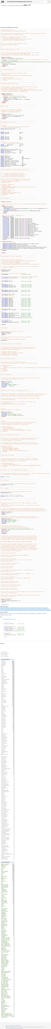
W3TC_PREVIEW (8, 918)
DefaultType (8, 780)
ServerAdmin (8, 807)
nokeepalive (8, 912)
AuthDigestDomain (8, 820)
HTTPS (16, 613)
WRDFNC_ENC (8, 956)
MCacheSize (8, 836)
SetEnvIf (37, 610)
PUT (8, 893)
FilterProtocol (25, 609)
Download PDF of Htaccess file (9, 619)
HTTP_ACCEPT (8, 919)
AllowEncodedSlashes (8, 823)
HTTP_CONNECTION (8, 954)
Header (34, 609)
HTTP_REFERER (8, 894)
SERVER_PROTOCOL (8, 987)
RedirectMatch (8, 702)
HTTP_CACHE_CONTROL (8, 950)
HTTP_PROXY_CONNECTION (8, 979)
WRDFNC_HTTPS (8, 959)
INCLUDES (20, 613)
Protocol (8, 744)
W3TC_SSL (8, 923)
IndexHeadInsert (8, 779)
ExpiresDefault (8, 609)
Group (8, 731)
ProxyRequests (8, 832)
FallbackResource (8, 737)
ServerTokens (30, 610)
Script (27, 610)
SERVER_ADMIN (8, 924)
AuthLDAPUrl (8, 799)
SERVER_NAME (8, 900)
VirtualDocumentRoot (8, 706)
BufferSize (8, 851)
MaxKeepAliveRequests (8, 830)
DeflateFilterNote (8, 787)
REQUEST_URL (8, 948)
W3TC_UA (8, 929)
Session (34, 610)
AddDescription (8, 757)
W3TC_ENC (8, 906)
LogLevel (8, 817)
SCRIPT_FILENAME (42, 613)
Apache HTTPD (18, 1025)
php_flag (44, 609)
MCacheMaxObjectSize (8, 833)
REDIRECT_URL (8, 949)
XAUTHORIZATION (8, 935)
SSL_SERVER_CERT (8, 981)
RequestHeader (6, 610)
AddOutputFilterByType (20, 607)
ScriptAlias (8, 795)
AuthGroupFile (8, 724)
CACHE (8, 903)
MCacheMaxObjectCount (8, 834)
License (7, 604)
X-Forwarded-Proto (8, 908)
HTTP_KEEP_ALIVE (8, 952)
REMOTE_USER (8, 916)
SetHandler (8, 727)
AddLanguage (8, 760)
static (8, 614)
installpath (8, 1001)
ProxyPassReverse (8, 814)
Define (8, 732)
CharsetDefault (8, 769)
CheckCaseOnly (8, 805)
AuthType (8, 713)
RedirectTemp (8, 710)
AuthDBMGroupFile (8, 826)
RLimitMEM (8, 842)
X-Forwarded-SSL (8, 1005)
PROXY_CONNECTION (8, 943)
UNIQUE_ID (8, 1007)
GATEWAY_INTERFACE (8, 972)
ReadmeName (8, 746)
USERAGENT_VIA (8, 941)
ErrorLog (8, 844)
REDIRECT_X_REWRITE (8, 961)
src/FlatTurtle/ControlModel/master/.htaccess (17, 5)
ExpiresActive (45, 607)
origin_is (8, 970)
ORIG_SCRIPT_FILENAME (8, 996)
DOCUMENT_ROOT (8, 891)
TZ (8, 907)
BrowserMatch (32, 607)
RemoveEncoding (8, 802)
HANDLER (8, 917)
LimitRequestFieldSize (8, 846)
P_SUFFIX (8, 967)
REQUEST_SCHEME (8, 962)
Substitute (8, 778)
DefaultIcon (8, 763)
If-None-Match (8, 930)
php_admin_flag (8, 804)
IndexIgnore (8, 707)
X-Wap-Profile (8, 909)
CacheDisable (8, 803)
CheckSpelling (8, 764)
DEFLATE (2, 613)
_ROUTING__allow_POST (8, 940)
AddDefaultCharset (8, 607)
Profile (8, 905)
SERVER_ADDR (8, 889)
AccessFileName (8, 821)
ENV (8, 870)
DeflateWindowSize (8, 858)
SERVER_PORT (3, 614)
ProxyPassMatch (8, 810)
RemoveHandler (8, 733)
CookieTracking (8, 819)
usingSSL (8, 968)
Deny (36, 607)
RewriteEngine (16, 610)
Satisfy (24, 610)
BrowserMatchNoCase (8, 781)
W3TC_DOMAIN (8, 965)
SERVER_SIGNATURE (8, 985)
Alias (8, 728)
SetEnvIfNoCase (42, 610)
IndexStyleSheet (8, 762)
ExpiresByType (2, 609)
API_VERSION (8, 974)
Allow (29, 607)
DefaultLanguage (8, 740)
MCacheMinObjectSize (8, 831)
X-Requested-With (8, 902)
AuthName (8, 709)
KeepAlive (8, 742)
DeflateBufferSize (8, 843)
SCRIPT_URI (8, 976)
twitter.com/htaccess (4, 656)
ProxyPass (8, 792)
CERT (8, 953)
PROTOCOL (8, 1011)
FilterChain (16, 609)
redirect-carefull (8, 966)
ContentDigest (8, 777)
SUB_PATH (8, 1012)
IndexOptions (8, 736)
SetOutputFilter (48, 610)
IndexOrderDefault (8, 766)
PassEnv (8, 793)
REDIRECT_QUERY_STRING (8, 971)
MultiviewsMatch (8, 815)
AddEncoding (14, 607)
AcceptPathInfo (8, 743)
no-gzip (8, 877)
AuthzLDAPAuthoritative (8, 809)
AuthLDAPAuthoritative (8, 837)
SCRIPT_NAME (8, 958)
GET (8, 882)
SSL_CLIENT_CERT (8, 983)
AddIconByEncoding (8, 784)
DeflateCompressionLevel (8, 768)
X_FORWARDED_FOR (8, 942)
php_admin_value (8, 756)
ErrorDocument (40, 607)
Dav (8, 755)
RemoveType (8, 748)
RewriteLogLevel (8, 796)
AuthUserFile (8, 714)
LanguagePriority (8, 774)
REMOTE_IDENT (8, 994)
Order (42, 609)
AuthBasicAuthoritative (8, 791)
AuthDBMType (8, 840)
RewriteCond (11, 610)
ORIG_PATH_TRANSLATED (8, 997)
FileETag (12, 609)
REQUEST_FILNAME (8, 960)
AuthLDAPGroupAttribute (8, 856)
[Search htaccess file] (41, 2)
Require (8, 685)
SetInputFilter (8, 813)
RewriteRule (21, 610)
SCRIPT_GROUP (8, 990)
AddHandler (8, 708)
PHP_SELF (8, 988)
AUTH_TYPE (8, 973)
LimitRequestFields (8, 845)
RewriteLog (8, 801)
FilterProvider (30, 609)
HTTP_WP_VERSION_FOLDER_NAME (8, 1016)
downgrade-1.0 (8, 914)
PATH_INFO (8, 928)
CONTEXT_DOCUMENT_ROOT (8, 1013)
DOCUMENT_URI (7, 1017)
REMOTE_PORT (8, 1002)
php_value (48, 609)
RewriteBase (8, 665)
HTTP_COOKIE (8, 897)
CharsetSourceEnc (8, 772)
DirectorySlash (8, 739)
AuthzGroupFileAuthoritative (8, 828)
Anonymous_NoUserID (8, 838)
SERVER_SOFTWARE (8, 984)
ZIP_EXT (8, 1003)
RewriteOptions (8, 716)
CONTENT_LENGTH (8, 964)
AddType (26, 607)
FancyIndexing (8, 738)
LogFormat (8, 798)
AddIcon (8, 752)
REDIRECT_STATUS (8, 884)
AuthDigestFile (8, 808)
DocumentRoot (8, 761)
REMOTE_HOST (8, 931)
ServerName (8, 758)
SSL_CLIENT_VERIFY (8, 982)
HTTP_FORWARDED (8, 977)
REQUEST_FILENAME (27, 613)
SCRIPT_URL (8, 947)
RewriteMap (8, 786)
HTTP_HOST (12, 613)
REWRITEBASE (8, 913)
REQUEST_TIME (8, 991)
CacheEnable (8, 848)
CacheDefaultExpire (8, 850)
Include (36, 609)
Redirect (1, 610)
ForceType (8, 725)
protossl (8, 888)
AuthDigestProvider (8, 790)
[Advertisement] (25, 16)
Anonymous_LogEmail (8, 839)
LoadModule (8, 767)
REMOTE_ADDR (8, 901)
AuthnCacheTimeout (8, 852)
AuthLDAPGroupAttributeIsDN (8, 854)
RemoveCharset (8, 783)
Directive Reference (4, 654)
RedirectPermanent (8, 754)
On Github (3, 604)
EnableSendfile (8, 822)
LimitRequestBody (8, 745)
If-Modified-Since (8, 925)
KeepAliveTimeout (8, 857)
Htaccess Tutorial (4, 652)
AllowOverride (8, 722)
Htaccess (12, 1025)
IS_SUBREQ (8, 936)
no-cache (8, 896)
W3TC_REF (8, 932)
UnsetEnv (8, 789)
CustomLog (8, 797)
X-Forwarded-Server (8, 978)
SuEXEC (8, 855)
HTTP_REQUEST (8, 955)
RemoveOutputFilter (8, 811)
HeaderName (8, 750)
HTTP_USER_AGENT (8, 885)
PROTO (8, 899)
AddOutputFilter (8, 726)
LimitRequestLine (8, 849)
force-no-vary (7, 613)
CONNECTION (8, 934)
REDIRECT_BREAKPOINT (8, 1006)
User (8, 692)
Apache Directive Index (5, 653)
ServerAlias (8, 827)
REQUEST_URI (35, 613)
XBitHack (8, 771)
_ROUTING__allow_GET (8, 938)
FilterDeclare (20, 609)
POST (8, 883)
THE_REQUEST (8, 890)
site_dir (8, 999)
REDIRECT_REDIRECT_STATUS (8, 1014)
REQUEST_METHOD (8, 887)
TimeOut (8, 749)
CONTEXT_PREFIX (8, 911)
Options (39, 609)
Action (8, 730)
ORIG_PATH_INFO (8, 1008)
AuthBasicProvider (8, 751)
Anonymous (8, 734)
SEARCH (8, 926)
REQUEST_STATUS (8, 993)
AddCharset (4, 5)
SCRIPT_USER (8, 1009)
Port (8, 703)
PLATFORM (8, 1000)
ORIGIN (8, 879)
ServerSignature (8, 715)
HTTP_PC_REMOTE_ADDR (8, 946)
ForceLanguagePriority (8, 785)
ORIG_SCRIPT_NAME (8, 995)
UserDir (8, 775)
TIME (10, 614)
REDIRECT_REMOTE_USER (8, 989)
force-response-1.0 (8, 920)
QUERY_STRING (8, 876)
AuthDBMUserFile (8, 825)
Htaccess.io (8, 1025)
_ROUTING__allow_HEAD (8, 937)
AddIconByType (8, 773)
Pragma (8, 895)
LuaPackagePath (8, 816)
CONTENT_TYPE (8, 922)
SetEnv (8, 704)
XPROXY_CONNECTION (8, 944)
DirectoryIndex (8, 680)
